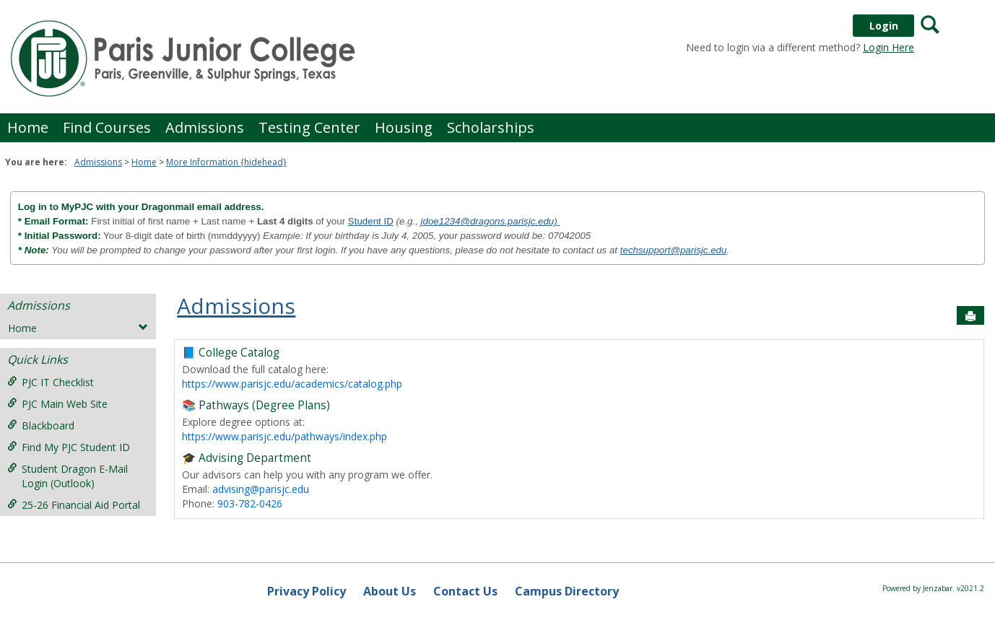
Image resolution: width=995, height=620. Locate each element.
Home (27, 127)
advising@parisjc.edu (260, 489)
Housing (404, 127)
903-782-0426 (249, 503)
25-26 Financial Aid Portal (73, 505)
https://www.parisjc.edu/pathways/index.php (284, 436)
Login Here (888, 47)
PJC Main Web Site (57, 404)
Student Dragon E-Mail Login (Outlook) (67, 476)
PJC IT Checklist (50, 382)
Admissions (204, 127)
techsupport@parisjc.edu (673, 250)
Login (883, 25)
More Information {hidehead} (226, 162)
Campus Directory (567, 591)
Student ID (371, 221)
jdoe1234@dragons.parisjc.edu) (490, 221)
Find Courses (107, 127)
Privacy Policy (306, 591)
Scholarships (490, 127)
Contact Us (465, 591)
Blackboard (40, 425)
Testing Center (309, 127)
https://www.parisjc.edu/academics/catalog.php (292, 383)
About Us (389, 591)
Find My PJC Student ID (68, 447)
